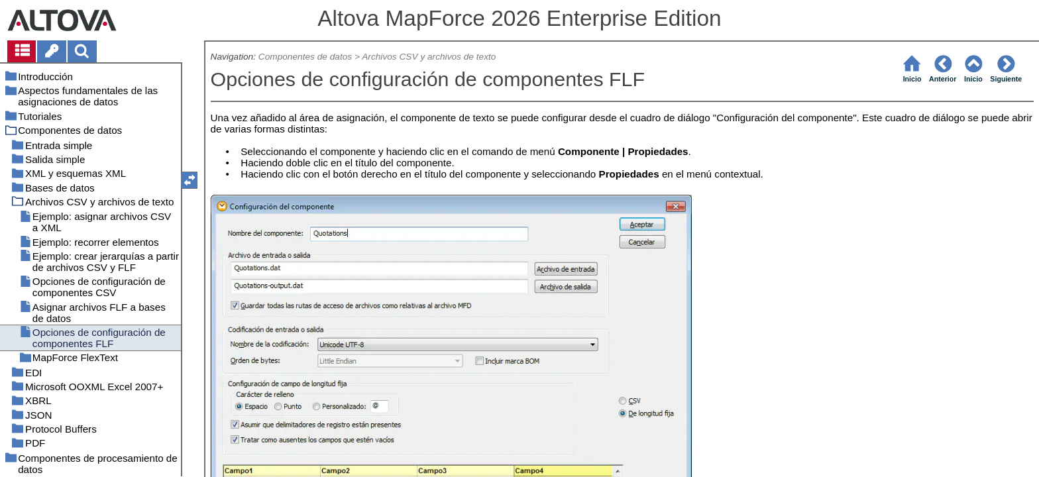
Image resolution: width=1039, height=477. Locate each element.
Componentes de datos (305, 57)
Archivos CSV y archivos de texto (429, 57)
